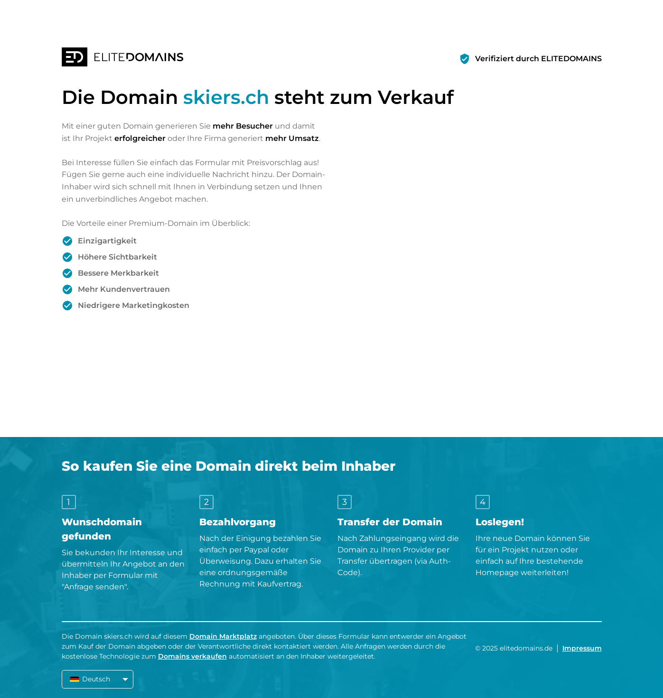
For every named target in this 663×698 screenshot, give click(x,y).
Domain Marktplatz (223, 636)
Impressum (582, 648)
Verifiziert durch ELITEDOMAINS (538, 58)
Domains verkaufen (192, 656)
